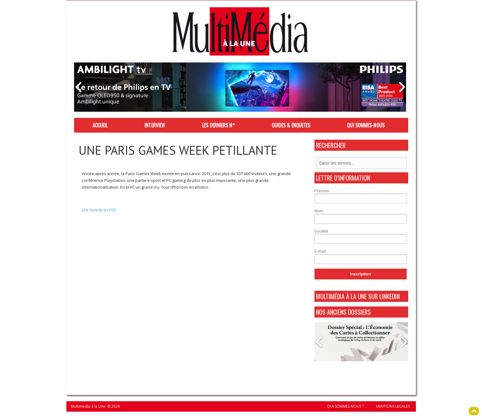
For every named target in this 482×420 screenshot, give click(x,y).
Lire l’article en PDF (99, 210)
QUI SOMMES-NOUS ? (345, 406)
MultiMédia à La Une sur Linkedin (358, 296)
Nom (318, 211)
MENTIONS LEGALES (393, 406)
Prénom (321, 191)
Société (321, 231)
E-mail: (320, 251)
